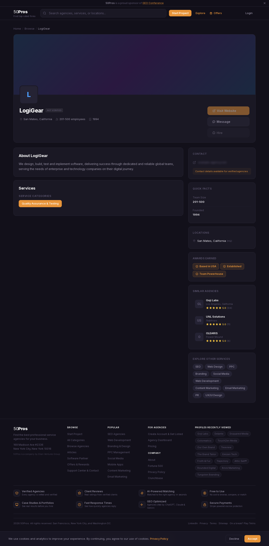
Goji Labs (202, 433)
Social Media (221, 373)
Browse (29, 28)
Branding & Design (119, 446)
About (151, 459)
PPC (232, 366)
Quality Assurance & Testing (40, 203)
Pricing (152, 446)
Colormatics (204, 440)
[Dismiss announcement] (264, 3)
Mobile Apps (115, 464)
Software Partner (77, 458)
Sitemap (223, 523)
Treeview (226, 447)
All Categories (76, 440)
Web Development (207, 380)
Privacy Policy (156, 472)
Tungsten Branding (208, 474)
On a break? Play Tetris (243, 523)
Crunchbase (155, 478)
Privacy (204, 523)
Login (249, 13)
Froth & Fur (203, 461)
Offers (216, 13)
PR (197, 395)
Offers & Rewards (78, 464)
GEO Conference (153, 3)
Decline (234, 538)
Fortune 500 (155, 465)
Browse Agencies (78, 446)
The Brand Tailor (206, 454)
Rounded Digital (206, 467)
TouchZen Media (227, 440)
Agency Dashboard (160, 440)
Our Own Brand (206, 447)
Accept (252, 538)
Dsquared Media (239, 433)
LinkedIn (193, 523)
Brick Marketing (231, 467)
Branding (201, 373)
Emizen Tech (229, 454)
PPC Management (119, 452)
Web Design (215, 366)
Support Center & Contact (83, 470)
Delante (219, 433)
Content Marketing (207, 388)
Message (221, 121)
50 (20, 428)
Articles (71, 452)
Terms (213, 523)
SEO (198, 366)
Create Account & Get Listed (165, 434)
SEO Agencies (116, 434)
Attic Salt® (241, 461)
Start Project (180, 13)
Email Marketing (235, 388)
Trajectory (222, 461)
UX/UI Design (214, 395)
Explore (200, 13)
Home (17, 28)
